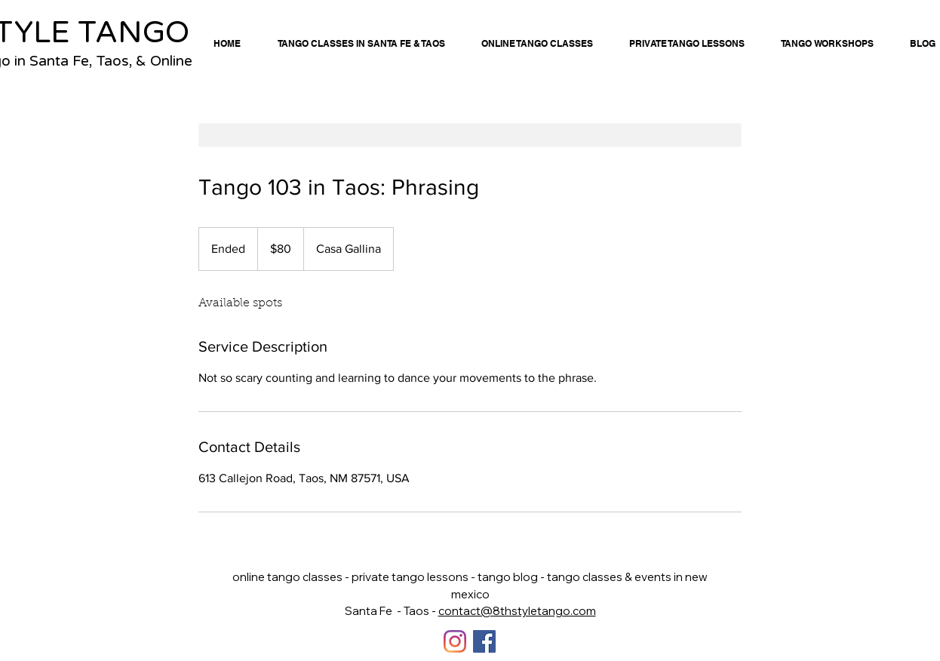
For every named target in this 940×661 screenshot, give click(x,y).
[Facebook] (484, 641)
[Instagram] (455, 641)
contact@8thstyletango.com (517, 611)
